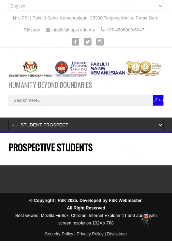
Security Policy (59, 234)
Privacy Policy (90, 234)
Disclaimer (117, 234)
